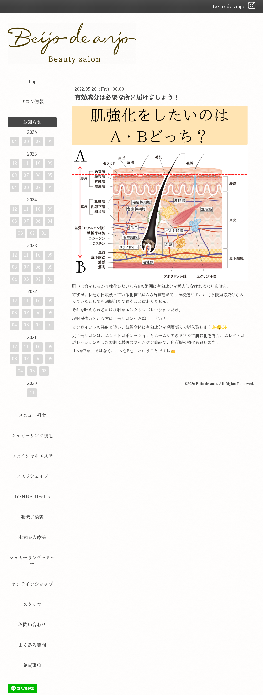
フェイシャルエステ (32, 456)
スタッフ (32, 604)
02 (38, 141)
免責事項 (32, 665)
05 (49, 175)
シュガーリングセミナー (32, 561)
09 (49, 163)
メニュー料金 (32, 415)
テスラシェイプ (32, 476)
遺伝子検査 (32, 517)
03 (26, 141)
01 (49, 141)
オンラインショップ (32, 584)
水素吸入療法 (32, 537)
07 (26, 175)
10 (38, 163)
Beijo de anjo (206, 383)
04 (14, 141)
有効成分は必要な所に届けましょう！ (126, 98)
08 (14, 175)
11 (26, 163)
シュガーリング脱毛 (32, 436)
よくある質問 (32, 645)
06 (38, 175)
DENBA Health (32, 497)
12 (14, 163)
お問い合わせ (32, 624)
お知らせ (32, 122)
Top (32, 81)
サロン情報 (32, 101)
